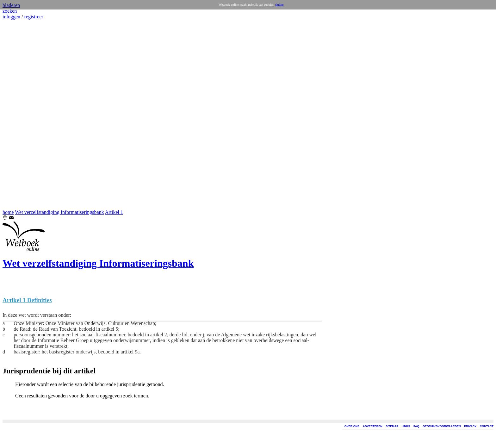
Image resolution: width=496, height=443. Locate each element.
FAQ (416, 426)
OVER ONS (352, 426)
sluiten (279, 4)
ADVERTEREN (372, 426)
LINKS (406, 426)
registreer (33, 16)
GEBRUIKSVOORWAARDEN (442, 426)
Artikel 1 (114, 212)
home (8, 212)
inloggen (11, 16)
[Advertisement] (21, 114)
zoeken (10, 11)
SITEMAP (392, 426)
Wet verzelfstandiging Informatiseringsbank (59, 212)
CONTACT (486, 426)
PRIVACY (470, 426)
